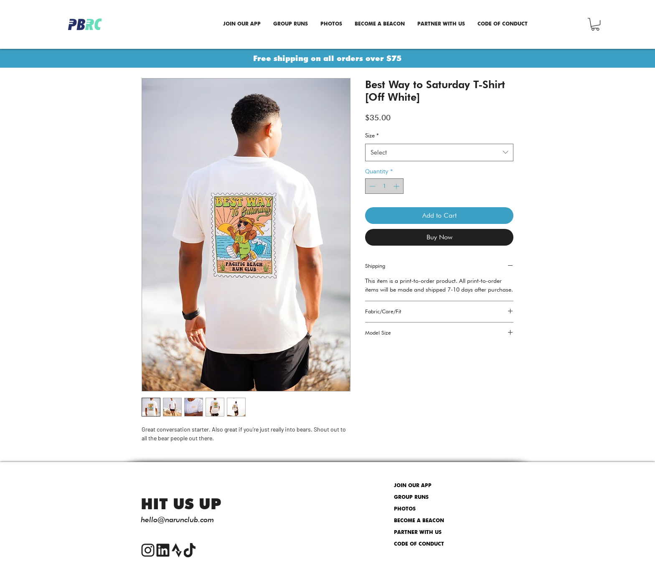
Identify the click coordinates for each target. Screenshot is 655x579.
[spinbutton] (384, 186)
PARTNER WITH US (418, 532)
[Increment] (397, 186)
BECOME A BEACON (419, 520)
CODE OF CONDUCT (419, 544)
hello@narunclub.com (177, 519)
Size (372, 135)
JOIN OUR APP (413, 485)
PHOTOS (405, 509)
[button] (595, 24)
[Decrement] (371, 186)
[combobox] (439, 152)
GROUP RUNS (411, 497)
